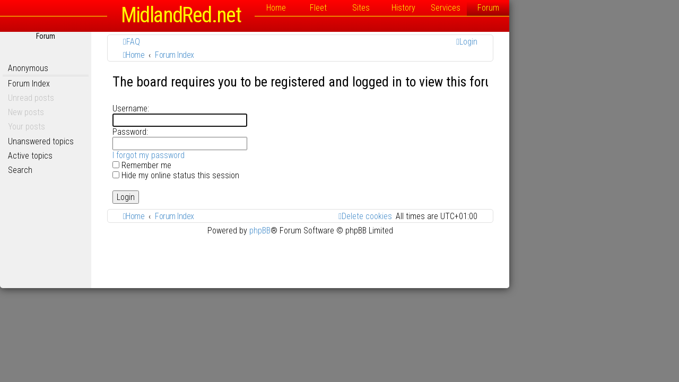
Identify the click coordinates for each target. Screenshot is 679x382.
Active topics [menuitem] (115, 156)
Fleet (403, 8)
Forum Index (114, 84)
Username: (215, 108)
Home (361, 8)
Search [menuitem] (105, 170)
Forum (573, 8)
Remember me (226, 165)
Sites (446, 8)
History (488, 8)
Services (530, 8)
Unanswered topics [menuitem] (126, 141)
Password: (215, 132)
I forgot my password (233, 155)
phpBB (344, 230)
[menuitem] (216, 42)
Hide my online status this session (260, 175)
